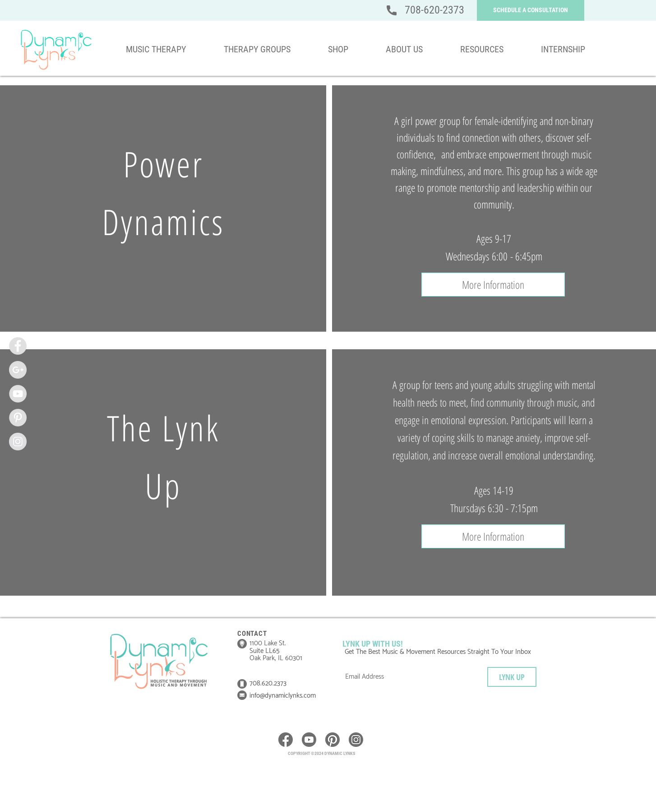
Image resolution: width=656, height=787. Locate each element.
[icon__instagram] (356, 739)
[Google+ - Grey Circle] (18, 370)
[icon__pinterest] (332, 739)
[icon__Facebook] (285, 739)
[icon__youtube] (309, 739)
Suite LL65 (265, 651)
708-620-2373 (434, 10)
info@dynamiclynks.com (282, 695)
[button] (530, 10)
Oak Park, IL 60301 (275, 658)
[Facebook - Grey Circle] (18, 346)
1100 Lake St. (267, 643)
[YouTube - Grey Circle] (18, 394)
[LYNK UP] (511, 677)
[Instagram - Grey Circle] (18, 441)
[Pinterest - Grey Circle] (18, 417)
